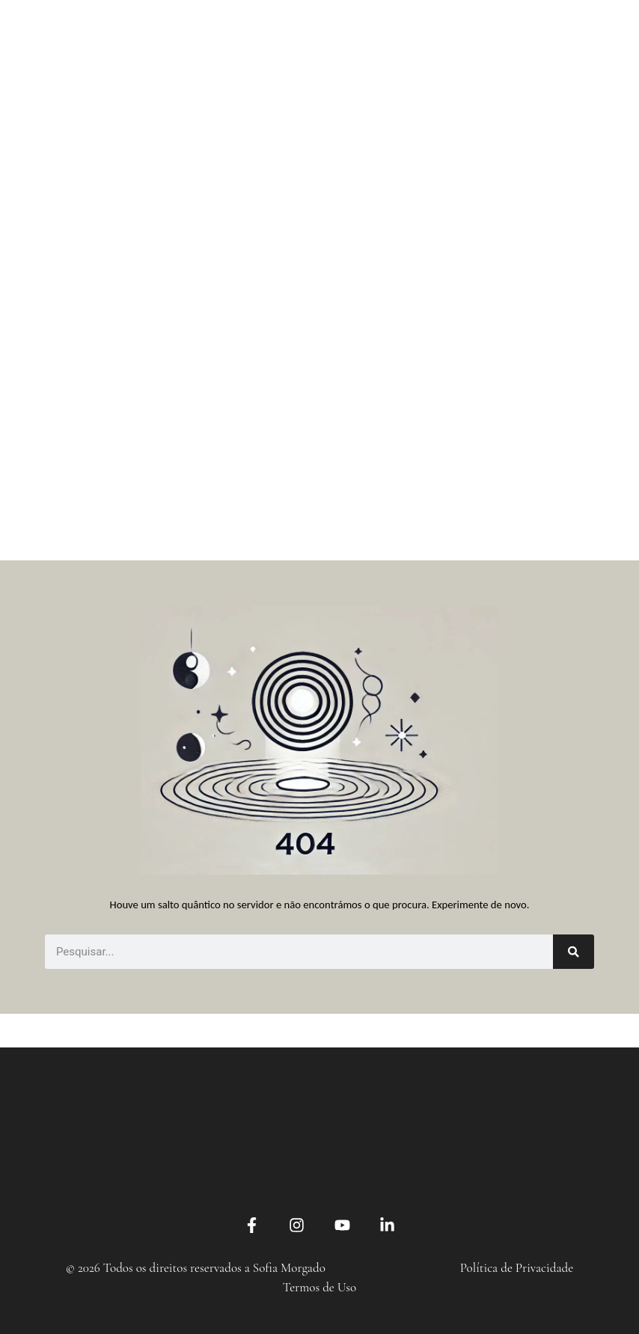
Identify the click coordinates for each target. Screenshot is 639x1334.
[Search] (573, 951)
